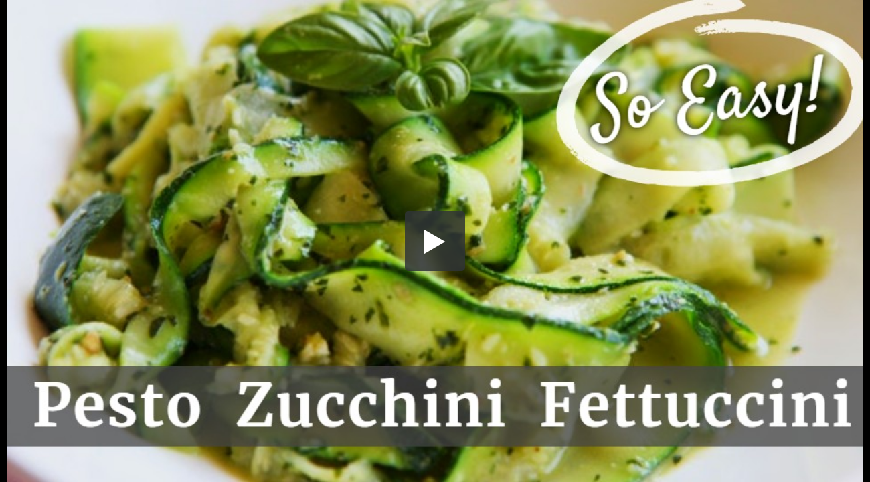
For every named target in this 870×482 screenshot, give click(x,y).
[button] (435, 241)
